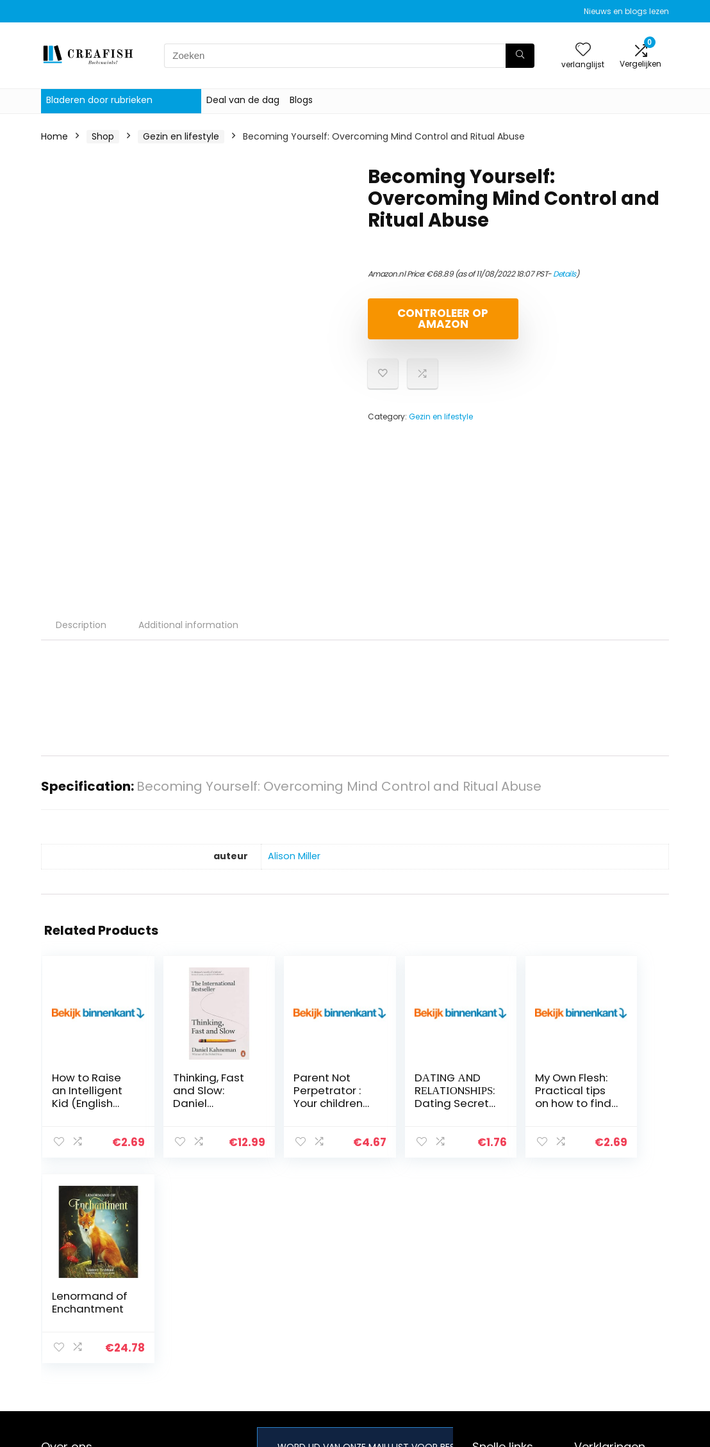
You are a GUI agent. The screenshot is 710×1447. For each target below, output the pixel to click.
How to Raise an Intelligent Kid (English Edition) (82, 1103)
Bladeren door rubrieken (99, 99)
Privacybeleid (603, 1270)
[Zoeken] (520, 56)
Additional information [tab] (188, 624)
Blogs (301, 99)
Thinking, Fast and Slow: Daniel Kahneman (189, 1097)
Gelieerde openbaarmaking (612, 1323)
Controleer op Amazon (441, 318)
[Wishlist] (583, 50)
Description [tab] (81, 624)
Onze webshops (507, 1324)
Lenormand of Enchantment (613, 1097)
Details (564, 273)
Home (54, 136)
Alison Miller (294, 856)
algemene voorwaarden (603, 1294)
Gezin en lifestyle (181, 136)
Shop (103, 136)
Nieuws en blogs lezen (626, 11)
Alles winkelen (502, 1288)
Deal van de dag (242, 99)
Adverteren (497, 1342)
